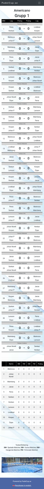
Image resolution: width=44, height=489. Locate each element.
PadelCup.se (10, 3)
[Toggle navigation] (39, 3)
